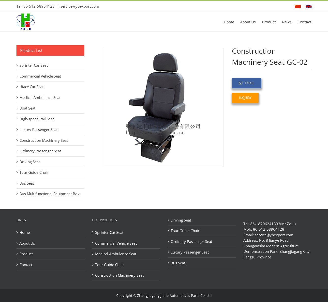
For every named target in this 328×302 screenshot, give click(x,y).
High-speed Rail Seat (36, 118)
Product (26, 253)
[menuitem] (232, 22)
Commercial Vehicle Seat (40, 76)
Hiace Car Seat (31, 86)
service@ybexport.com (79, 6)
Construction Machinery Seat (43, 140)
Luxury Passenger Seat (38, 129)
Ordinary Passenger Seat (40, 150)
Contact (25, 264)
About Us (27, 243)
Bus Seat (26, 183)
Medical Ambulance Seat (39, 97)
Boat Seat (27, 108)
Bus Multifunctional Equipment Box (49, 193)
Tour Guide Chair (33, 172)
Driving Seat (29, 161)
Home (24, 232)
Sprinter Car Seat (33, 65)
